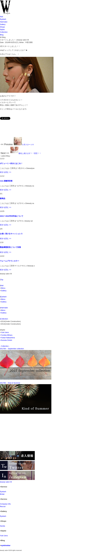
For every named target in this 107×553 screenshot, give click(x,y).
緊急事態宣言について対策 (10, 247)
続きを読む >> (5, 172)
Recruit (2, 506)
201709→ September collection (12, 349)
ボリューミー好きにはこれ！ (11, 163)
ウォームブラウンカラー (9, 261)
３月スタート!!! (24, 145)
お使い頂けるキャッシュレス (11, 234)
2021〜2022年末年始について (11, 216)
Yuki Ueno (5, 332)
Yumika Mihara (6, 335)
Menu (3, 288)
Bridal (2, 494)
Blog (1, 35)
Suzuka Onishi (6, 340)
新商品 (2, 198)
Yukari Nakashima (8, 338)
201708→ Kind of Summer (10, 383)
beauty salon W (6, 482)
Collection (3, 32)
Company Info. (5, 504)
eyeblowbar (5, 545)
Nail (1, 17)
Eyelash (3, 19)
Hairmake (3, 22)
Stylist (2, 29)
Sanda (2, 526)
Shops (2, 27)
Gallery (2, 24)
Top (1, 280)
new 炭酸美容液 (6, 181)
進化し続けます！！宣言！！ (25, 153)
